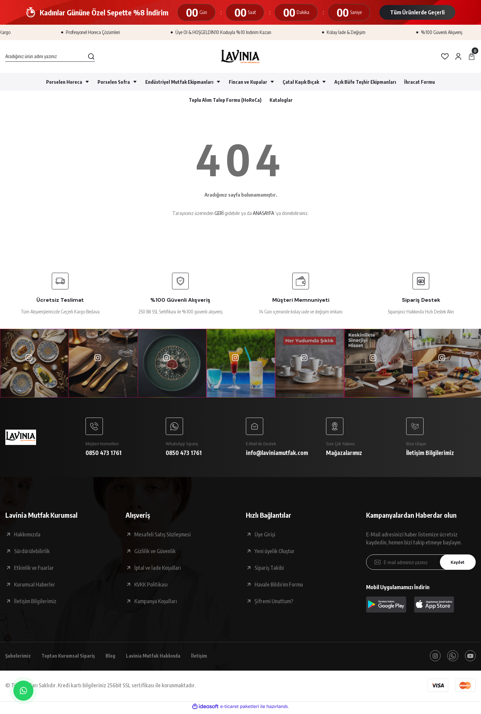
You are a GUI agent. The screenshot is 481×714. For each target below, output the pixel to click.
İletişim (211, 657)
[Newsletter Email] (421, 563)
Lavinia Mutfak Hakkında (163, 657)
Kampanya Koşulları (155, 602)
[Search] (50, 56)
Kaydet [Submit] (456, 563)
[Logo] (240, 56)
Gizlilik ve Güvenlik (155, 552)
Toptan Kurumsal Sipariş (73, 657)
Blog (118, 657)
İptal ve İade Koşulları (157, 569)
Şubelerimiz (19, 657)
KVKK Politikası (151, 585)
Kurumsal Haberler (34, 585)
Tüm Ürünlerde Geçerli (417, 12)
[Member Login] (458, 56)
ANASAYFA (263, 213)
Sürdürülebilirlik (32, 552)
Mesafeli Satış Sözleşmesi (162, 535)
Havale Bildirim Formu (279, 585)
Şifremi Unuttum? (274, 602)
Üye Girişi (265, 535)
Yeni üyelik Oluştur (275, 552)
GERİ (218, 213)
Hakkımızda (27, 535)
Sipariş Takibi (269, 569)
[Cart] (472, 56)
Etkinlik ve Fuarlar (34, 569)
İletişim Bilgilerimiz (35, 602)
